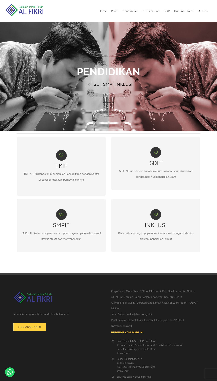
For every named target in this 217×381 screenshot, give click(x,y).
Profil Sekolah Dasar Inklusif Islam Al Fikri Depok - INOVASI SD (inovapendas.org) (147, 323)
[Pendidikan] (108, 76)
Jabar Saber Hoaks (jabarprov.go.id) (131, 314)
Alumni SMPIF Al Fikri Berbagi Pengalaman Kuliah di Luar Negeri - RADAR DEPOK (154, 305)
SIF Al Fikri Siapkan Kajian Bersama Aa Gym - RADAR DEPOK (146, 297)
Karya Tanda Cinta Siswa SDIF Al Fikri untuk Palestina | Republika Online (153, 291)
